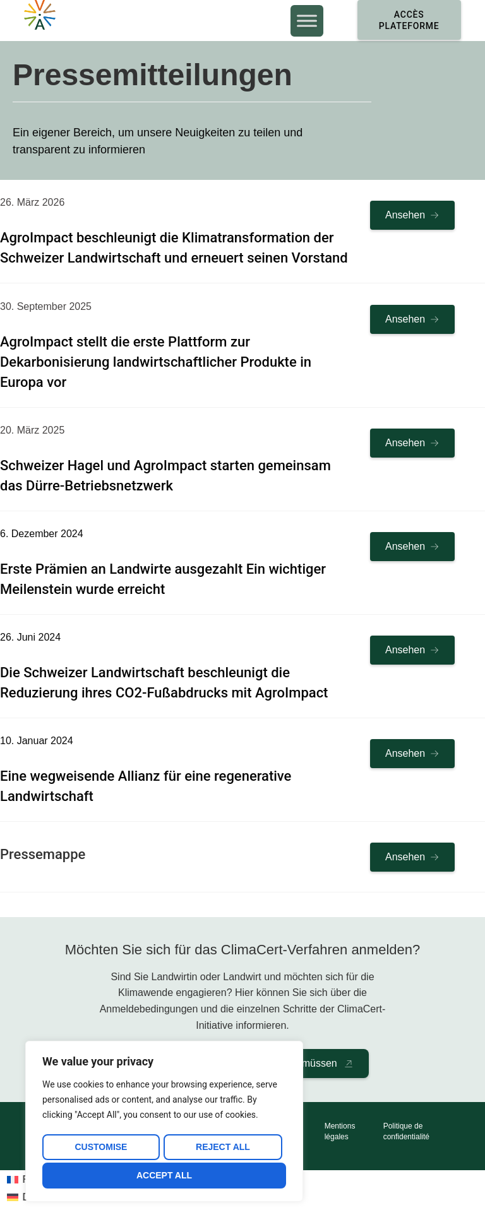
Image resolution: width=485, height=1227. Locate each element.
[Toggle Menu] (298, 22)
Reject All (222, 1149)
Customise (100, 1149)
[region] (164, 1123)
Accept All (164, 1175)
